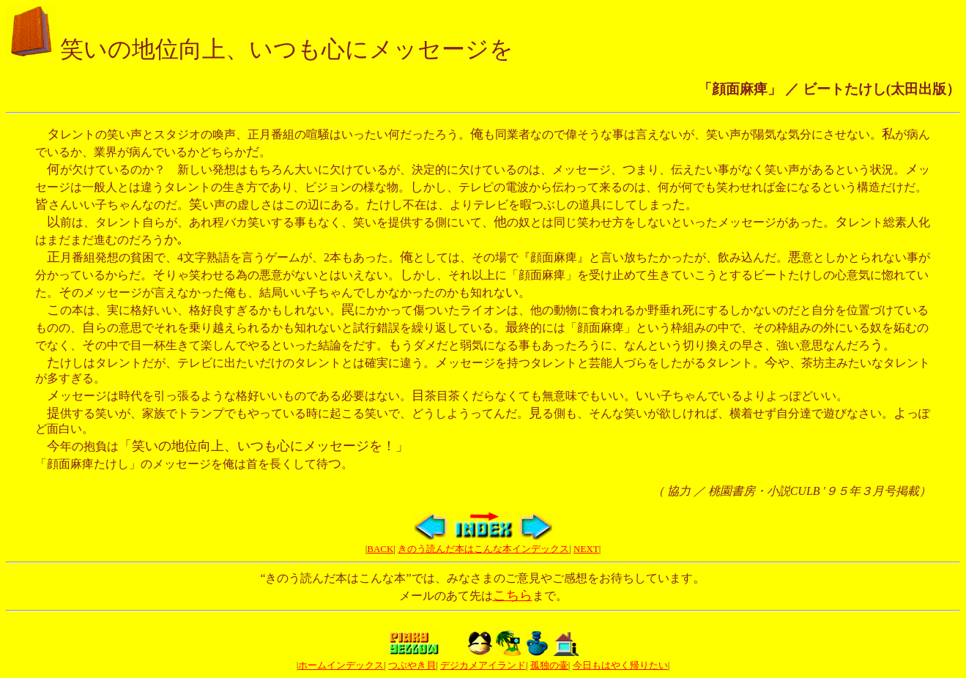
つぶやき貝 (412, 665)
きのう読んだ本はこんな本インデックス (483, 548)
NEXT (586, 548)
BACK (380, 548)
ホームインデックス (341, 665)
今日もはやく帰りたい (620, 665)
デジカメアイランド (483, 665)
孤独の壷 (549, 665)
